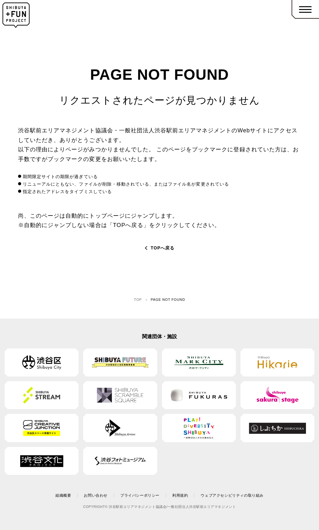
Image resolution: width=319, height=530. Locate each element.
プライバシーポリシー (140, 495)
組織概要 (63, 495)
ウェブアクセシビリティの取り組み (232, 495)
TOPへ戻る (163, 248)
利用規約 (180, 495)
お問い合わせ (95, 495)
